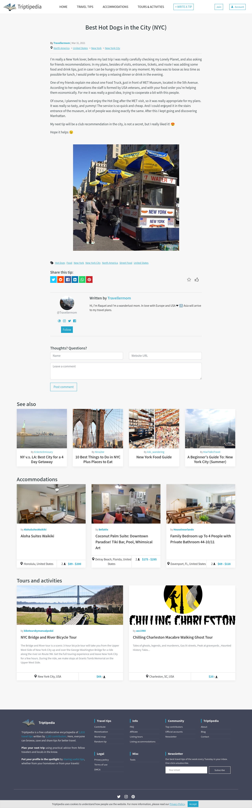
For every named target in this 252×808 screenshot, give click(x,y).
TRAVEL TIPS (85, 7)
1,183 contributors (56, 736)
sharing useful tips (73, 759)
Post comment (64, 387)
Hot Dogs (60, 263)
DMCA (97, 769)
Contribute (100, 726)
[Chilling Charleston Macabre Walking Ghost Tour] (182, 605)
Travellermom (62, 43)
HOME (63, 7)
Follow (67, 330)
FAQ (132, 726)
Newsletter (171, 736)
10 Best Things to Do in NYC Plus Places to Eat (97, 459)
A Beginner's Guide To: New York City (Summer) (210, 459)
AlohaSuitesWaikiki (35, 529)
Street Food (126, 263)
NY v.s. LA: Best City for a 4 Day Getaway (42, 459)
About (204, 726)
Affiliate (134, 731)
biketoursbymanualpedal (38, 630)
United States (80, 48)
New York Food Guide (154, 457)
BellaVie (103, 529)
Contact (205, 736)
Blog (203, 731)
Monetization (101, 731)
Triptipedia (22, 7)
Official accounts (174, 731)
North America (61, 48)
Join (218, 7)
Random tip (100, 741)
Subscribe (219, 770)
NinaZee (99, 452)
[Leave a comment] (126, 371)
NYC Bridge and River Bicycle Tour (49, 637)
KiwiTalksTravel (211, 452)
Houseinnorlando (183, 529)
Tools (132, 759)
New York (96, 48)
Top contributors (174, 726)
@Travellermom (67, 312)
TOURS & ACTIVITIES (151, 7)
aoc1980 (141, 630)
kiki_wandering (155, 452)
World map (100, 736)
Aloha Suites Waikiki (37, 536)
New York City (112, 48)
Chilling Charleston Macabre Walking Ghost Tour (173, 637)
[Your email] (186, 770)
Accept (193, 804)
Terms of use (100, 764)
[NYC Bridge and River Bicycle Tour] (70, 605)
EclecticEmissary (43, 452)
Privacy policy (101, 759)
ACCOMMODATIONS (115, 7)
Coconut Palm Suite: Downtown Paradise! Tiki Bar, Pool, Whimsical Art (124, 541)
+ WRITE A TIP (183, 7)
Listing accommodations (143, 741)
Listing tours (136, 736)
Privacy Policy (177, 804)
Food (69, 263)
